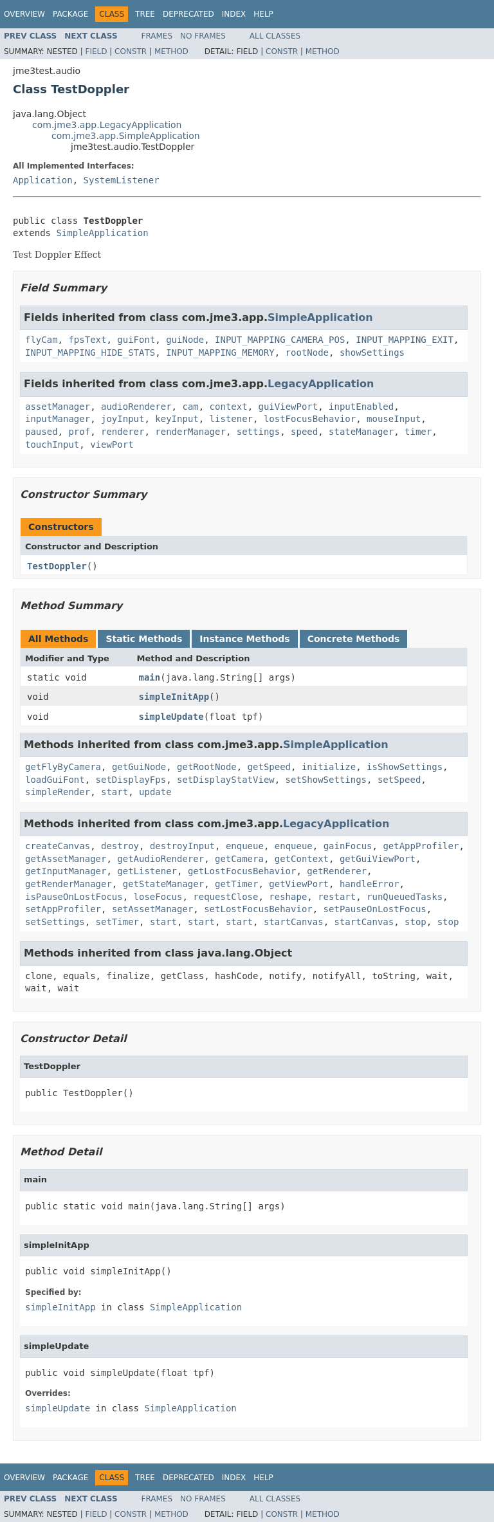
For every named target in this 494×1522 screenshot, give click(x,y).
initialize (329, 767)
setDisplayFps (131, 780)
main (150, 677)
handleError (369, 884)
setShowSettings (326, 780)
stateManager (361, 431)
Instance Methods (244, 639)
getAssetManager (65, 859)
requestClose (225, 897)
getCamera (239, 859)
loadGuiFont (55, 780)
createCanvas (57, 846)
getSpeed (269, 767)
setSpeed (399, 780)
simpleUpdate (171, 716)
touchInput (52, 444)
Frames (157, 36)
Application (43, 180)
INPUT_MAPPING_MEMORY (220, 352)
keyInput (176, 419)
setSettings (55, 922)
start (114, 792)
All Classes (275, 36)
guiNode (185, 340)
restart (337, 897)
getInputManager (65, 871)
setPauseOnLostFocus (375, 909)
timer (418, 431)
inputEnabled (361, 406)
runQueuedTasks (405, 897)
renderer (122, 431)
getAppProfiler (421, 846)
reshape (288, 897)
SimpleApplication (102, 233)
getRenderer (337, 871)
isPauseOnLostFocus (74, 897)
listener (231, 419)
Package (70, 14)
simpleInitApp (174, 697)
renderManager (190, 431)
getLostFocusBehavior (242, 871)
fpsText (87, 340)
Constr (130, 51)
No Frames (203, 36)
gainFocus (348, 846)
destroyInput (182, 846)
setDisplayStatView (226, 780)
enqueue (245, 846)
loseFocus (158, 897)
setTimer (117, 922)
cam (190, 406)
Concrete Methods (353, 639)
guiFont (136, 340)
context (229, 406)
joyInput (122, 419)
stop (415, 922)
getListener (147, 871)
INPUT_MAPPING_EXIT (404, 340)
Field (96, 51)
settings (258, 431)
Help (263, 14)
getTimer (236, 884)
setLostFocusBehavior (258, 909)
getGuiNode (139, 767)
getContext (302, 859)
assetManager (57, 406)
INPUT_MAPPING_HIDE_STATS (90, 352)
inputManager (57, 419)
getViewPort (299, 884)
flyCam (41, 340)
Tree (145, 14)
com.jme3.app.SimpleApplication (125, 136)
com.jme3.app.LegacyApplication (107, 125)
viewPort (111, 444)
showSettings (372, 352)
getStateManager (163, 884)
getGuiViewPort (378, 859)
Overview (24, 14)
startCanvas (294, 922)
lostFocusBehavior (310, 419)
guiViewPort (288, 406)
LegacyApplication (321, 384)
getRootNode (207, 767)
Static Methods (143, 639)
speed (304, 431)
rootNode (307, 352)
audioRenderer (136, 406)
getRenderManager (68, 884)
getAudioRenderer (160, 859)
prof (79, 431)
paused (41, 431)
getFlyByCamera (63, 767)
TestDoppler (57, 566)
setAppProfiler (63, 909)
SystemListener (122, 180)
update (155, 792)
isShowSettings (405, 767)
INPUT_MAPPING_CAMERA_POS (280, 340)
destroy (120, 846)
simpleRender (57, 792)
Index (234, 14)
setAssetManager (152, 909)
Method (171, 51)
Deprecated (188, 14)
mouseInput (394, 419)
